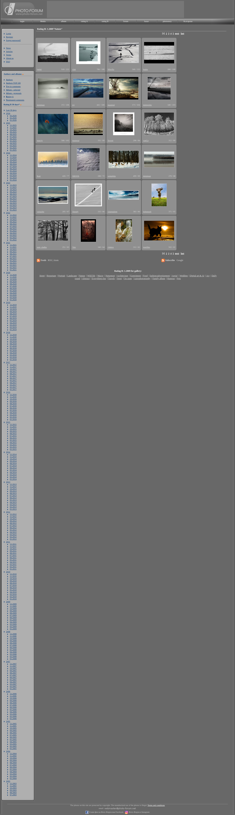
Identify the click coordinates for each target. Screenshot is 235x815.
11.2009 (13, 606)
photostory (167, 21)
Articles (9, 51)
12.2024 (13, 155)
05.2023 (13, 201)
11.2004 (13, 756)
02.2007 (13, 686)
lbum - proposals (13, 93)
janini (39, 69)
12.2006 (13, 693)
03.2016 (13, 415)
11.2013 (13, 486)
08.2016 (13, 403)
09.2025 (13, 132)
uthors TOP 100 (13, 83)
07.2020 (13, 286)
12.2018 (13, 334)
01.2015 (13, 449)
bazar (146, 21)
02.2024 (13, 178)
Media (43, 21)
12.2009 (13, 604)
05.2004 (13, 769)
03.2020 (13, 295)
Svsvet (110, 140)
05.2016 (13, 410)
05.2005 (13, 739)
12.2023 (13, 185)
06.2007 (13, 677)
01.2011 (13, 569)
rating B (105, 21)
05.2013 (13, 500)
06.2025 (13, 139)
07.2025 (13, 136)
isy (73, 105)
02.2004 (13, 776)
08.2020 (13, 284)
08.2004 (13, 762)
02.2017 (13, 387)
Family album (159, 278)
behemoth (147, 211)
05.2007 (13, 679)
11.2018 (13, 337)
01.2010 (13, 599)
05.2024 (13, 171)
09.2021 (13, 251)
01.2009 (13, 629)
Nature (82, 275)
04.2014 (13, 472)
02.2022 (13, 237)
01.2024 (13, 180)
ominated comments (15, 100)
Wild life (91, 275)
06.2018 (13, 348)
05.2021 (13, 260)
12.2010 (13, 574)
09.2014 (13, 461)
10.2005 (13, 728)
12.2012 (13, 514)
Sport (119, 278)
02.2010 (13, 596)
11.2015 (13, 426)
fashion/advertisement (160, 275)
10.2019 (13, 309)
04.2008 (13, 652)
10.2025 (13, 130)
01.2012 (13, 539)
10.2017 (13, 369)
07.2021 (13, 256)
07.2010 (13, 585)
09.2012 (13, 521)
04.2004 (13, 771)
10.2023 (13, 189)
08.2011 (13, 553)
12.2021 (13, 245)
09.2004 (13, 760)
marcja (40, 140)
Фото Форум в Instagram (139, 812)
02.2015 (13, 447)
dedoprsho (147, 105)
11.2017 (13, 367)
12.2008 (13, 634)
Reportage (51, 275)
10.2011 (13, 548)
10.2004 (13, 758)
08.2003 (13, 792)
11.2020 (13, 277)
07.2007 (13, 675)
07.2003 (13, 795)
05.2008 (13, 649)
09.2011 (13, 551)
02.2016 (13, 417)
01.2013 (13, 509)
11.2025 (13, 127)
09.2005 (13, 730)
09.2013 (13, 491)
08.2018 (13, 343)
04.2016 (13, 412)
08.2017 (13, 373)
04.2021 (13, 263)
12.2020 (13, 275)
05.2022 (13, 231)
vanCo (146, 140)
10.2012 (13, 518)
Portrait (61, 275)
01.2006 (13, 718)
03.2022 (13, 235)
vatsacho (40, 211)
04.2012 (13, 532)
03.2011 (13, 564)
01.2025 (13, 150)
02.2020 (13, 297)
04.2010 (13, 592)
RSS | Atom (53, 260)
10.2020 (13, 279)
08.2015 (13, 433)
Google (180, 260)
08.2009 (13, 613)
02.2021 (13, 267)
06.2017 (13, 378)
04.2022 (13, 233)
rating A (84, 21)
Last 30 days (11, 110)
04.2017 (13, 382)
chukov (111, 247)
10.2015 (13, 429)
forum (125, 21)
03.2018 (13, 355)
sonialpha (112, 176)
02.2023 (13, 207)
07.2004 (13, 765)
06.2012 (13, 528)
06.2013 (13, 498)
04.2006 (13, 712)
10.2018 (13, 339)
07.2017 (13, 376)
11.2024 (13, 157)
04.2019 (13, 323)
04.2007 (13, 682)
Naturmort (110, 275)
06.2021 (13, 258)
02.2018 (13, 357)
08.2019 (13, 314)
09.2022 (13, 222)
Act (207, 275)
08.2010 (13, 583)
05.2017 (13, 380)
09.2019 (13, 311)
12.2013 (13, 484)
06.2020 (13, 288)
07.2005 (13, 735)
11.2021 (13, 247)
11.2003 (13, 786)
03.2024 (13, 175)
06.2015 (13, 438)
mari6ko (146, 247)
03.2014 (13, 474)
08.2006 (13, 703)
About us (10, 58)
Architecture (122, 275)
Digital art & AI (197, 275)
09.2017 (13, 371)
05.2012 (13, 530)
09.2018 (13, 341)
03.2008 (13, 654)
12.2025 (13, 125)
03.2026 (13, 115)
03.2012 (13, 534)
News (8, 48)
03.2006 (13, 714)
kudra (145, 69)
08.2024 (13, 164)
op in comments (13, 86)
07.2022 (13, 226)
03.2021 (13, 265)
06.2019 (13, 318)
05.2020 (13, 290)
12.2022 (13, 215)
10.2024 (13, 159)
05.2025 (13, 141)
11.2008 (13, 636)
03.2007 (13, 684)
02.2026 (13, 118)
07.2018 (13, 346)
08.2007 (13, 673)
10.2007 (13, 668)
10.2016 (13, 399)
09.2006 (13, 700)
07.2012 (13, 525)
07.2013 (13, 495)
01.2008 (13, 658)
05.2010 (13, 590)
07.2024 (13, 166)
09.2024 (13, 162)
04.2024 (13, 173)
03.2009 (13, 624)
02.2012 (13, 537)
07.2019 (13, 316)
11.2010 (13, 576)
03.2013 (13, 504)
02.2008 (13, 656)
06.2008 (13, 647)
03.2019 (13, 325)
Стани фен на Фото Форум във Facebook (106, 812)
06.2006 (13, 707)
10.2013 (13, 489)
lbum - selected (13, 90)
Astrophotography (142, 278)
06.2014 (13, 468)
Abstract (86, 278)
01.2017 (13, 389)
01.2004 (13, 778)
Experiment (135, 275)
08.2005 (13, 732)
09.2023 (13, 192)
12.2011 (13, 544)
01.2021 (13, 270)
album (63, 21)
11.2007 (13, 666)
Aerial (174, 275)
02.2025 (13, 148)
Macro (100, 275)
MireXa (111, 69)
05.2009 (13, 620)
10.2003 (13, 788)
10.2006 (13, 698)
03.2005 (13, 744)
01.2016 (13, 419)
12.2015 (13, 424)
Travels (111, 278)
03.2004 (13, 774)
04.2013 (13, 502)
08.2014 (13, 463)
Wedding (184, 275)
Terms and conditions (156, 805)
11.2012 (13, 516)
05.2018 (13, 350)
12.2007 (13, 664)
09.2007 (13, 670)
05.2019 (13, 320)
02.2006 (13, 716)
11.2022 (13, 217)
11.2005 (13, 726)
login (22, 21)
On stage (128, 278)
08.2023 (13, 194)
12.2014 (13, 454)
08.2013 (13, 493)
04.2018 (13, 353)
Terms (8, 55)
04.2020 (13, 293)
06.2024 (13, 168)
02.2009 (13, 626)
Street (42, 275)
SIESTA (75, 176)
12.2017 (13, 364)
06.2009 (13, 617)
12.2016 (13, 394)
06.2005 (13, 737)
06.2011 (13, 557)
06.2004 (13, 767)
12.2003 (13, 783)
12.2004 (13, 753)
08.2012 (13, 523)
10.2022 (13, 219)
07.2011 (13, 555)
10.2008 (13, 638)
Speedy (75, 211)
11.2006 (13, 696)
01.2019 (13, 329)
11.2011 (13, 546)
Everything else (99, 278)
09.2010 (13, 581)
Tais (74, 247)
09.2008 (13, 640)
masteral (111, 105)
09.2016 (13, 401)
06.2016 (13, 408)
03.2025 (13, 145)
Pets (179, 278)
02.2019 (13, 327)
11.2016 (13, 397)
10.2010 (13, 578)
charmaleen (112, 211)
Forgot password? (13, 40)
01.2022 (13, 240)
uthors (9, 79)
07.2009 (13, 615)
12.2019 (13, 305)
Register (9, 37)
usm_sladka (42, 247)
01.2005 (13, 748)
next (177, 33)
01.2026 (13, 120)
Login (8, 33)
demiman (41, 105)
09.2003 (13, 790)
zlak (74, 69)
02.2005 (13, 746)
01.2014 (13, 479)
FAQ (8, 61)
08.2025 (13, 134)
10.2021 (13, 249)
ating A (10, 96)
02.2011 (13, 566)
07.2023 (13, 196)
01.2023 (13, 210)
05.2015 (13, 440)
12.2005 (13, 723)
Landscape (72, 275)
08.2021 (13, 254)
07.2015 (13, 436)
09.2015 (13, 431)
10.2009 (13, 608)
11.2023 (13, 187)
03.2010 (13, 594)
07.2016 (13, 406)
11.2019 (13, 307)
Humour (171, 278)
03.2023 (13, 205)
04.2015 (13, 442)
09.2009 (13, 611)
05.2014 (13, 470)
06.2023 (13, 198)
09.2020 (13, 281)
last (182, 33)
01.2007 (13, 688)
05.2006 (13, 709)
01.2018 (13, 359)
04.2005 (13, 741)
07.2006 (13, 705)
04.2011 (13, 562)
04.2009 (13, 622)
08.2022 (13, 224)
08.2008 (13, 643)
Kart (39, 176)
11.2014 (13, 456)
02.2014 (13, 477)
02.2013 (13, 507)
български (187, 21)
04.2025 (13, 143)
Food (145, 275)
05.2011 (13, 560)
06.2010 (13, 587)
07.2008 (13, 645)
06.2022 (13, 228)
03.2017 (13, 385)
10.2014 (13, 459)
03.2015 (13, 445)
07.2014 (13, 465)
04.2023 (13, 203)
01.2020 (13, 299)
